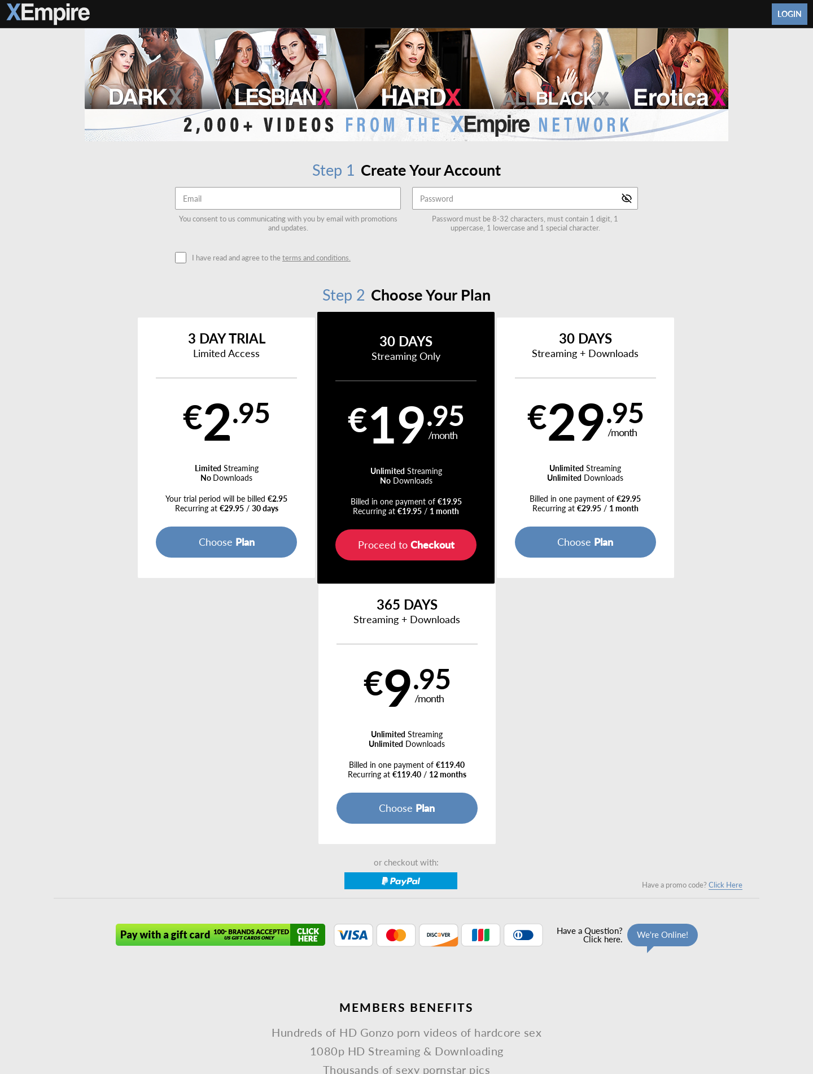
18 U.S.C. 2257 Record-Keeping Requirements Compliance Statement (546, 972)
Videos (314, 945)
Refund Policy (410, 972)
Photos (425, 945)
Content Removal (630, 1002)
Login (789, 14)
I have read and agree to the (271, 258)
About (460, 945)
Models (386, 945)
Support (237, 972)
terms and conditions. (316, 257)
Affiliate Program (188, 972)
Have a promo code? (692, 624)
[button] (142, 448)
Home (279, 945)
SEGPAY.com (486, 1002)
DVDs (350, 945)
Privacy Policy (357, 972)
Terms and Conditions (292, 972)
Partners (530, 945)
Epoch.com (207, 1002)
